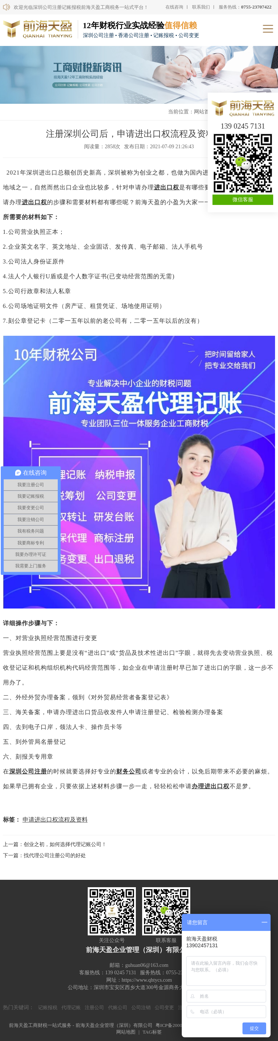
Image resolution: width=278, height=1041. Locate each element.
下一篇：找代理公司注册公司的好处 (44, 855)
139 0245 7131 (243, 126)
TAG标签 (152, 1032)
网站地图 (125, 1032)
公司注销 (141, 1007)
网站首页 (204, 112)
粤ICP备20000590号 (176, 1025)
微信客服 (242, 199)
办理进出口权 (211, 786)
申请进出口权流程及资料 (55, 819)
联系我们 (201, 7)
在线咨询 (174, 7)
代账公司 (117, 1007)
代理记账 (71, 1007)
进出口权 (166, 187)
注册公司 (94, 1007)
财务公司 (128, 771)
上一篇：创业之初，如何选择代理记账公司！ (55, 844)
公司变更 (164, 1007)
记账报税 (47, 1007)
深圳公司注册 (28, 771)
